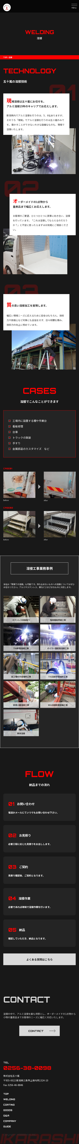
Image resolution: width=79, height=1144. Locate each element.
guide (7, 1127)
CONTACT (42, 1031)
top (6, 1094)
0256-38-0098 (28, 1068)
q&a (6, 1116)
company (9, 1121)
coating (9, 1105)
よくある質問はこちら (39, 959)
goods (7, 1110)
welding (9, 1099)
